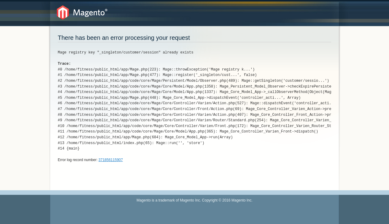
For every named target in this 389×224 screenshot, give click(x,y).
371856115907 (110, 160)
